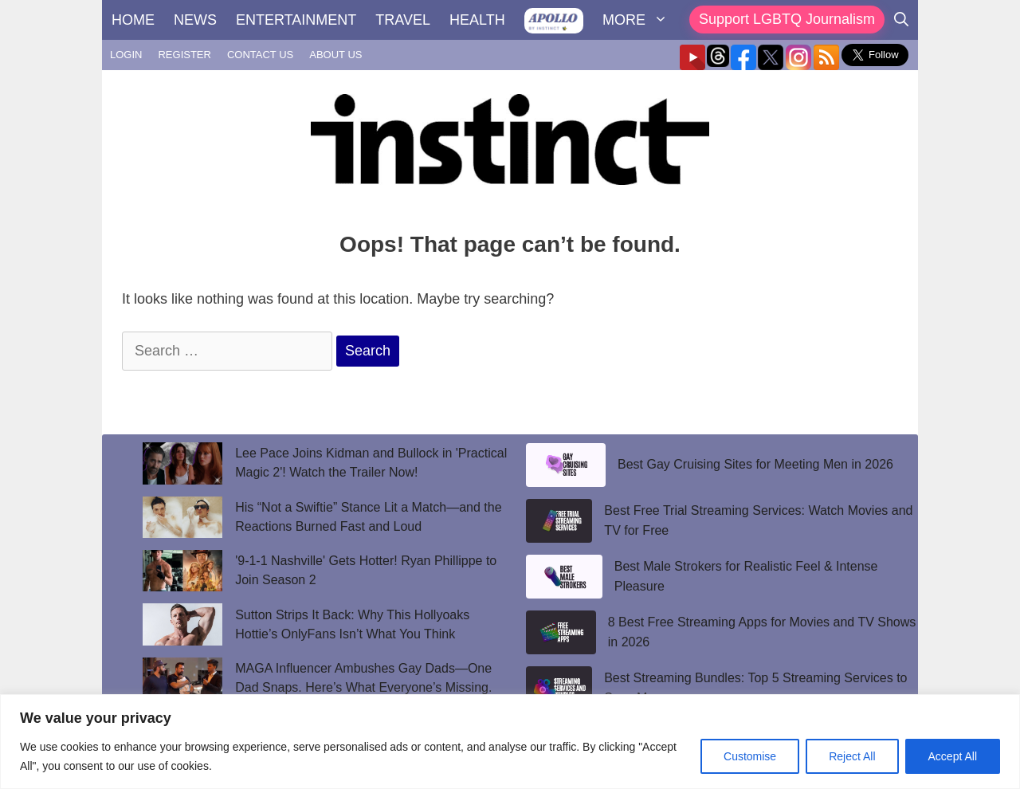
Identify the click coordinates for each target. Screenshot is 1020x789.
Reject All (852, 756)
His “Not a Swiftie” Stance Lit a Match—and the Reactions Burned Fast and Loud (368, 516)
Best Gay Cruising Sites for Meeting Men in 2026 (755, 464)
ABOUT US (335, 55)
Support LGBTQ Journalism (787, 19)
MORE (639, 20)
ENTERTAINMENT (296, 20)
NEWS (195, 20)
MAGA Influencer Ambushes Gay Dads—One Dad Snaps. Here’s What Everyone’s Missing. (363, 677)
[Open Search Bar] (901, 20)
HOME (133, 20)
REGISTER (184, 55)
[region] (510, 741)
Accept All (952, 756)
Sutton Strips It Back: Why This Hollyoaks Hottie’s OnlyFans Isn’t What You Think (352, 624)
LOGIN (126, 55)
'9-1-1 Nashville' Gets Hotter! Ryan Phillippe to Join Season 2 (365, 570)
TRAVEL (402, 20)
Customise (750, 756)
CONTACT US (260, 55)
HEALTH (477, 20)
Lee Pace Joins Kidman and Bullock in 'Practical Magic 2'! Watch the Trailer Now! (371, 462)
